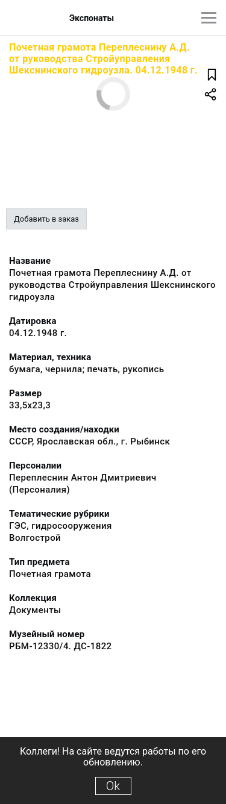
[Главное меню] (208, 18)
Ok (113, 786)
